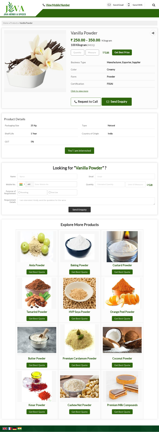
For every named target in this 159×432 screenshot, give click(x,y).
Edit (106, 52)
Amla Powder (37, 265)
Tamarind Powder (36, 311)
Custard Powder (122, 265)
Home (5, 23)
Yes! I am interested (79, 150)
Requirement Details (10, 201)
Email (91, 176)
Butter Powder (36, 358)
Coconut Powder (122, 358)
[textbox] (92, 52)
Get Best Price (121, 52)
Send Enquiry (116, 101)
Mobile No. (11, 184)
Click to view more (79, 91)
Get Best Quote (37, 272)
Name (13, 176)
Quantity (89, 184)
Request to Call (86, 101)
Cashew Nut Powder (79, 405)
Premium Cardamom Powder (80, 358)
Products (14, 23)
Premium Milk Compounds (122, 405)
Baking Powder (79, 265)
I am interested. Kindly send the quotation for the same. (86, 201)
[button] (58, 5)
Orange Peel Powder (122, 311)
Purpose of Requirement (10, 192)
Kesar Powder (36, 405)
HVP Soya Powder (79, 311)
